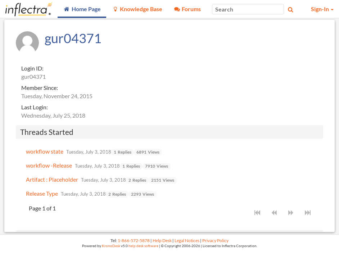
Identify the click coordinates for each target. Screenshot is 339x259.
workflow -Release (49, 165)
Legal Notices (187, 240)
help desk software (143, 246)
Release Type (42, 193)
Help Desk (162, 240)
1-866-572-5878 (134, 240)
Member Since (38, 87)
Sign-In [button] (322, 8)
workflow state (44, 151)
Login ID (31, 68)
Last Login (33, 107)
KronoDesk (111, 246)
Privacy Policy (215, 240)
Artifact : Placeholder (52, 179)
